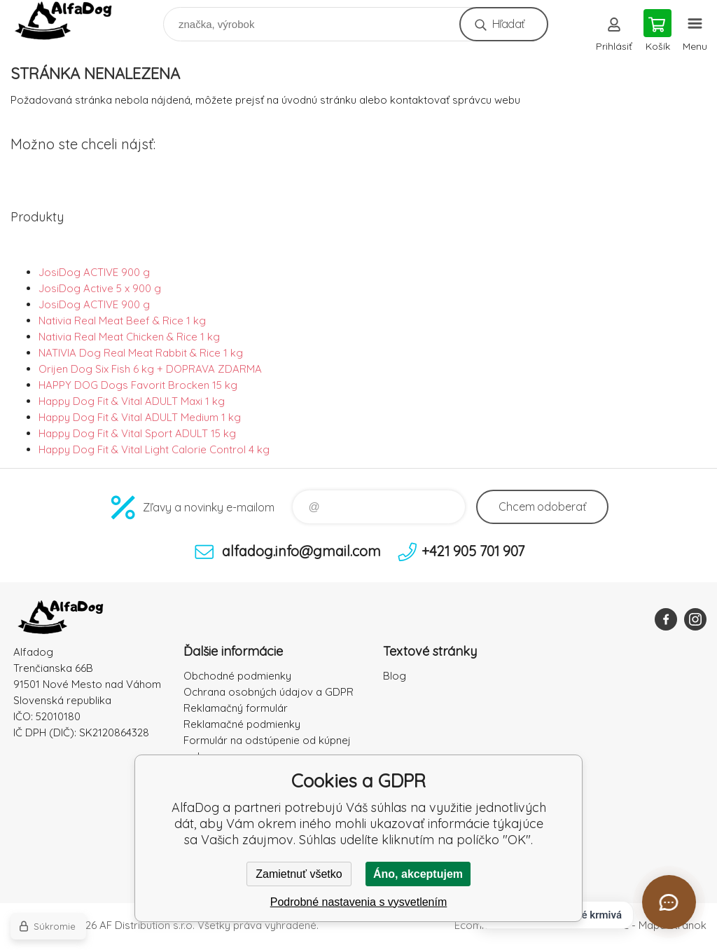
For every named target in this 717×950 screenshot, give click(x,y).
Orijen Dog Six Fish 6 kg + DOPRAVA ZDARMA (150, 369)
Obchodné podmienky (237, 675)
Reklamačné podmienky (241, 724)
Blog (394, 675)
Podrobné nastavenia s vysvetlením (358, 902)
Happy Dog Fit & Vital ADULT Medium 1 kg (140, 417)
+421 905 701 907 (473, 551)
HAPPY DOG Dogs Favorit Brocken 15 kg (138, 385)
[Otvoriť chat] (669, 902)
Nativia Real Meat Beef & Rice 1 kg (122, 320)
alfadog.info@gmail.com (301, 551)
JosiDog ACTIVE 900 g (94, 272)
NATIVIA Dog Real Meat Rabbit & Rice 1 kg (141, 352)
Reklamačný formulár (235, 708)
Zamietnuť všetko (299, 874)
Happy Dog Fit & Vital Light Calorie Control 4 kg (154, 449)
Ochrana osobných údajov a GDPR (268, 691)
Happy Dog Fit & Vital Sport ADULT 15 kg (137, 433)
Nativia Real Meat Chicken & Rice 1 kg (129, 336)
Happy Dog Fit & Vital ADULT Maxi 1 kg (132, 401)
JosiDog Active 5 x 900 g (100, 288)
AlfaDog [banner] (72, 20)
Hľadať (508, 24)
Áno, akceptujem (418, 874)
